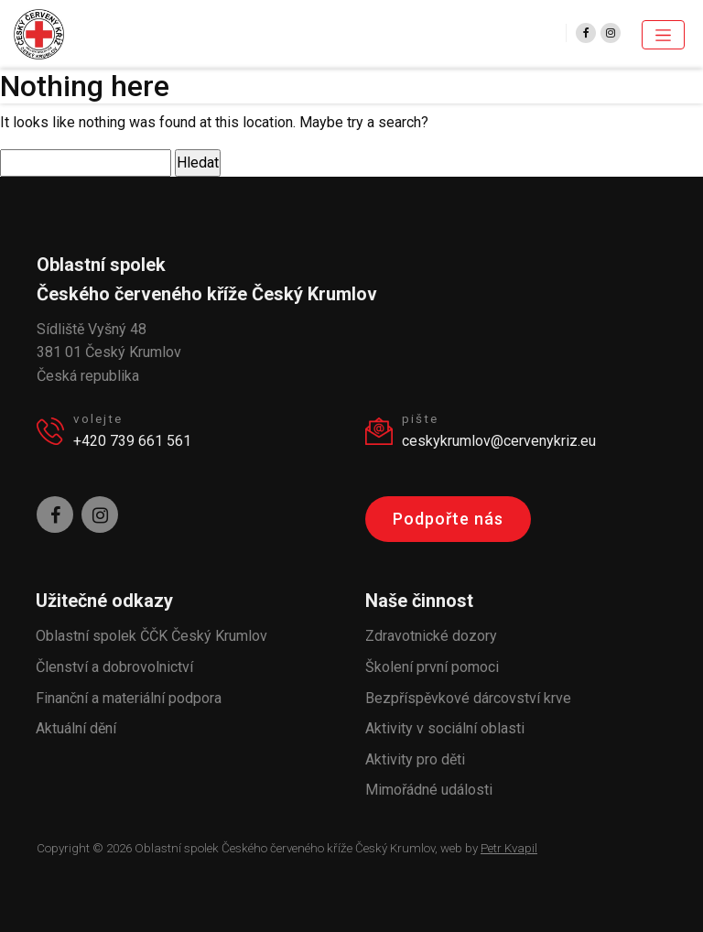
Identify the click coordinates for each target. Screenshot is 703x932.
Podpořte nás (448, 518)
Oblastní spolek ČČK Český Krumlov (151, 636)
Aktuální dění (76, 728)
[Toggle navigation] (663, 34)
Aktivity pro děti (415, 759)
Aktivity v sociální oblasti (445, 728)
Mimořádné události (428, 789)
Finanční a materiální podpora (129, 698)
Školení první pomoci (432, 667)
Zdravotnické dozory (431, 636)
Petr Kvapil (509, 848)
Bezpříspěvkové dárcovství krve (468, 698)
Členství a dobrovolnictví (114, 667)
